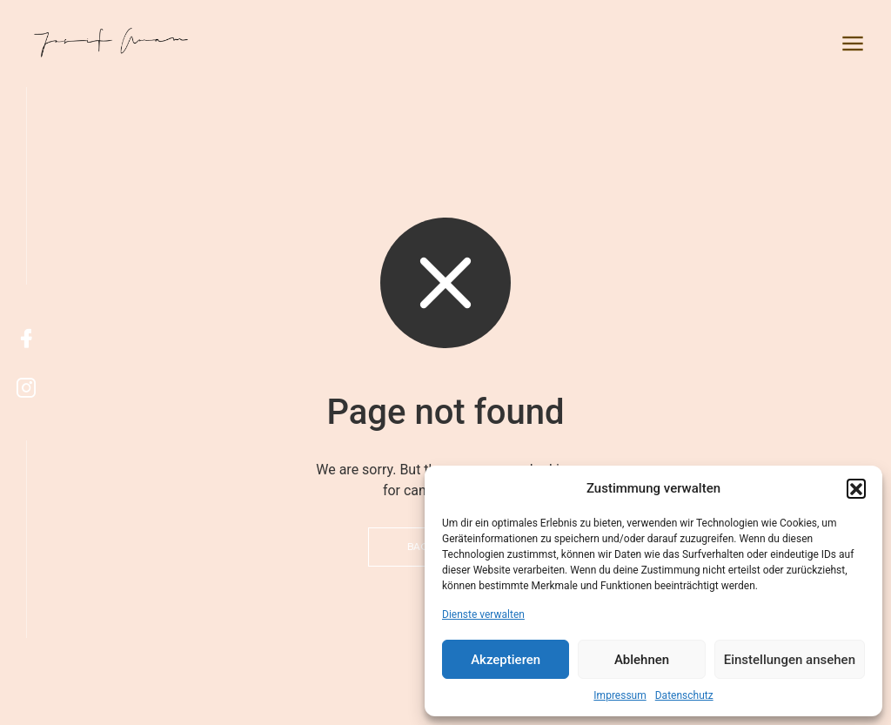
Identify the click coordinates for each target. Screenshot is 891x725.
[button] (856, 488)
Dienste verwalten (483, 614)
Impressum (619, 695)
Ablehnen (641, 660)
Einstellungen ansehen (789, 660)
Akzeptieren (505, 660)
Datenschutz (684, 695)
